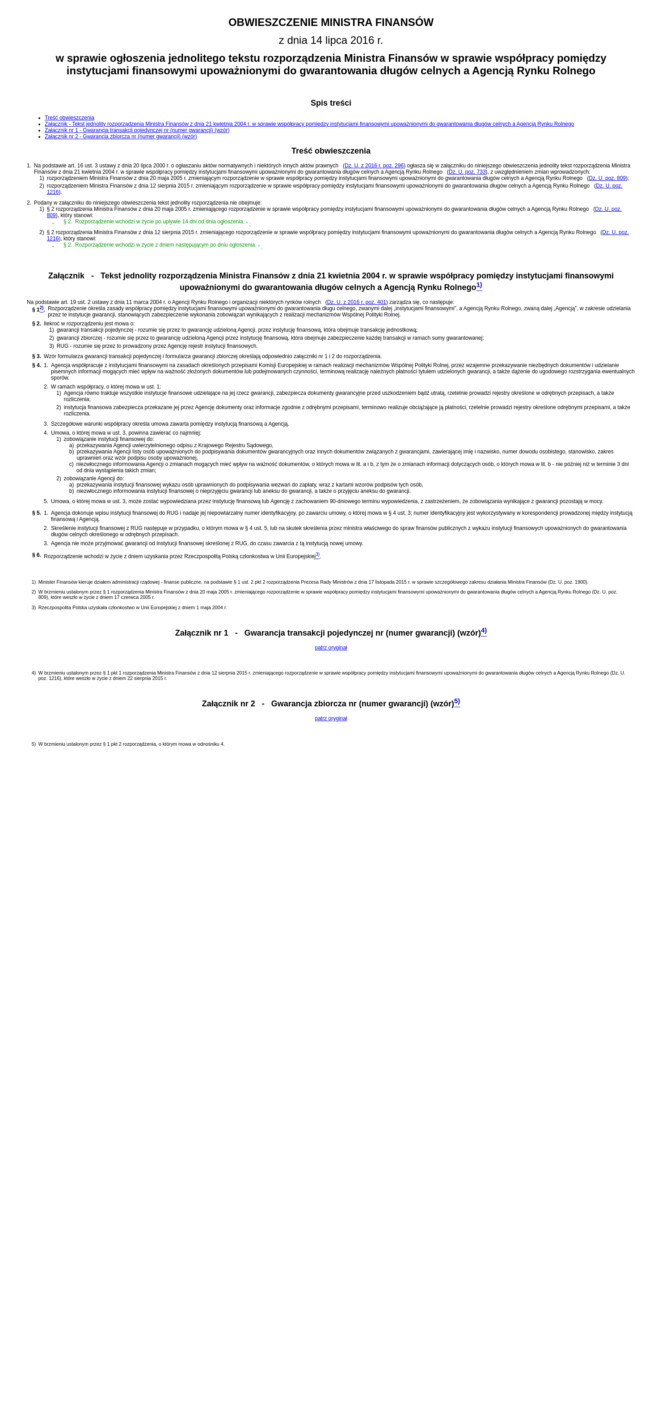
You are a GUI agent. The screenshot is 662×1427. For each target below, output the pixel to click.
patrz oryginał (331, 648)
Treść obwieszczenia (69, 118)
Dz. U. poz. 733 (467, 172)
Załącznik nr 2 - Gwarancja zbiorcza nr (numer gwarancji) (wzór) (121, 136)
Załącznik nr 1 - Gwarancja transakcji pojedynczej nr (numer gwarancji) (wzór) (137, 130)
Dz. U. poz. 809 (607, 178)
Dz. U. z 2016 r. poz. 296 (374, 165)
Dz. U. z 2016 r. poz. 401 (356, 302)
